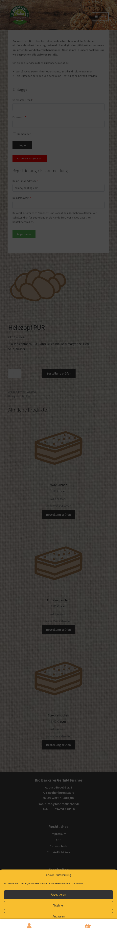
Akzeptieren (58, 894)
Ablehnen (58, 905)
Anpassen (59, 916)
